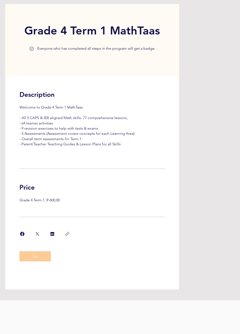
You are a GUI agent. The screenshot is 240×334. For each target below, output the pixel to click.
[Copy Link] (67, 234)
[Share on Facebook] (22, 234)
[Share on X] (37, 234)
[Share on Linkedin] (52, 234)
